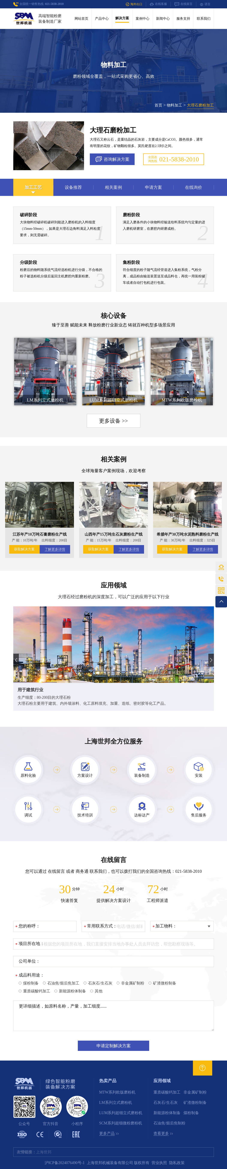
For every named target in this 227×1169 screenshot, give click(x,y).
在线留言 (183, 4)
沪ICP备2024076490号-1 (65, 1163)
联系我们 (203, 18)
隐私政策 (177, 1163)
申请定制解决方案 (113, 1045)
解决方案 (122, 18)
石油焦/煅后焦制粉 (169, 1123)
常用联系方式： (102, 926)
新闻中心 (163, 18)
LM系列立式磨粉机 (115, 1102)
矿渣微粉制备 (195, 1102)
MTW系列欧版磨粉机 (117, 1092)
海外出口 (134, 4)
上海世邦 (43, 1152)
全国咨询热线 (173, 159)
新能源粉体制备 (166, 1113)
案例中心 (142, 18)
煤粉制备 (191, 1113)
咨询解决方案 (112, 159)
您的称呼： (29, 926)
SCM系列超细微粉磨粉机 (120, 1123)
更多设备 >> (113, 421)
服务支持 (183, 18)
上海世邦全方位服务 (114, 741)
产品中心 (102, 18)
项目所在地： (31, 943)
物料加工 (174, 105)
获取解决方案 (24, 549)
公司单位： (29, 961)
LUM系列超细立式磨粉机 (121, 1113)
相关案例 (113, 459)
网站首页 (81, 18)
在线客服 (158, 4)
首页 (158, 105)
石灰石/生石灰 (165, 1102)
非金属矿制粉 (195, 1092)
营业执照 (159, 1163)
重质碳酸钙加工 (166, 1092)
